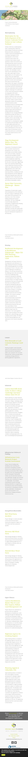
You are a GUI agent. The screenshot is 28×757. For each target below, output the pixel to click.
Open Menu (21, 5)
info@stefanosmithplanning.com (14, 739)
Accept (3, 754)
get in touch (13, 713)
